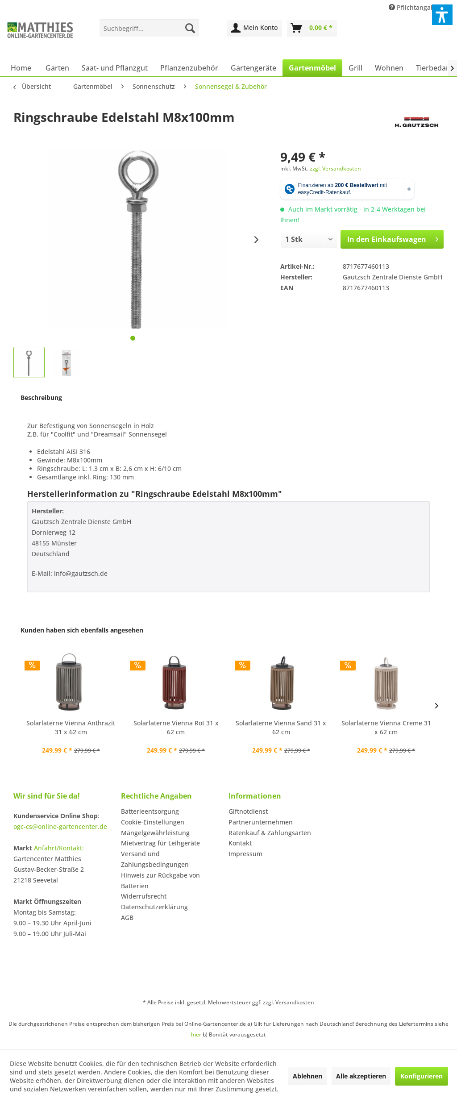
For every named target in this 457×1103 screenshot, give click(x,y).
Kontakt (240, 843)
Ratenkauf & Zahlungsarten (269, 832)
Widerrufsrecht (143, 896)
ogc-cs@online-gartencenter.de (60, 826)
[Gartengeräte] (253, 67)
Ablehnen (307, 1076)
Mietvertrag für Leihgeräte (160, 843)
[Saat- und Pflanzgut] (114, 67)
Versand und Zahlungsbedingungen (155, 859)
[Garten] (57, 67)
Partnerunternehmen (260, 822)
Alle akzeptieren (361, 1076)
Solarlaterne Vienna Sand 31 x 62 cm (281, 727)
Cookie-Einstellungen (152, 822)
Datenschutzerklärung (154, 907)
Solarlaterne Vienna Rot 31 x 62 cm (176, 727)
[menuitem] (149, 28)
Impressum (245, 853)
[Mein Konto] (255, 28)
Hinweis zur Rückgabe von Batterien (160, 880)
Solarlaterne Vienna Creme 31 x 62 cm (386, 727)
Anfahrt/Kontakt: (59, 848)
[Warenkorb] (312, 28)
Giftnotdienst (248, 811)
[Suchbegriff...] (149, 28)
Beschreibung (41, 397)
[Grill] (355, 67)
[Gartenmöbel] (312, 67)
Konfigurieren (421, 1076)
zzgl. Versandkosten (335, 168)
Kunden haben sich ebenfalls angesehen (82, 630)
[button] (442, 14)
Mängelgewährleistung (155, 832)
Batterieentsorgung (150, 811)
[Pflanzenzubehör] (189, 67)
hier (196, 1034)
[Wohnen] (389, 67)
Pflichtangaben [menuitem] (416, 7)
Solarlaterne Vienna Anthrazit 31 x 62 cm (70, 727)
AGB (127, 917)
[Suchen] (190, 28)
